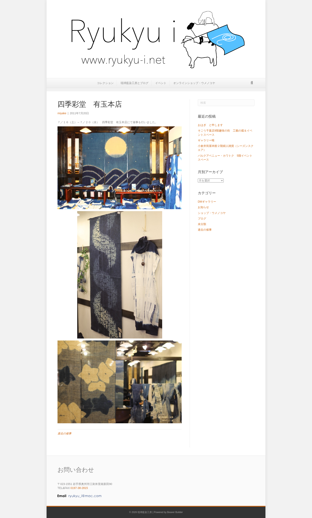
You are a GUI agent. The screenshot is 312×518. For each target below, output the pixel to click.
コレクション (105, 86)
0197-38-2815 (79, 488)
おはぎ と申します (210, 125)
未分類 (202, 224)
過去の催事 (64, 433)
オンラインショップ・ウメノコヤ (194, 86)
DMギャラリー (207, 201)
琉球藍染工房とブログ (134, 86)
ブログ (202, 218)
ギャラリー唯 (207, 140)
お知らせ (203, 207)
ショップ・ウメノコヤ (212, 213)
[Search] (251, 85)
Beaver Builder (175, 512)
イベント (160, 86)
